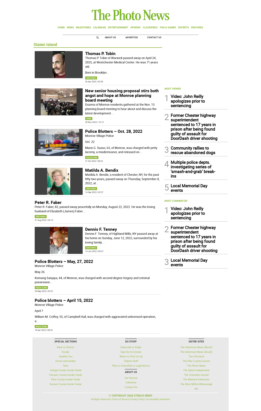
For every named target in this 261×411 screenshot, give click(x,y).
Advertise (131, 37)
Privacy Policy (137, 399)
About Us (110, 37)
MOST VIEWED (172, 88)
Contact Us (154, 37)
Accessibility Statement (158, 399)
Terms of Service (120, 399)
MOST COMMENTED (175, 200)
